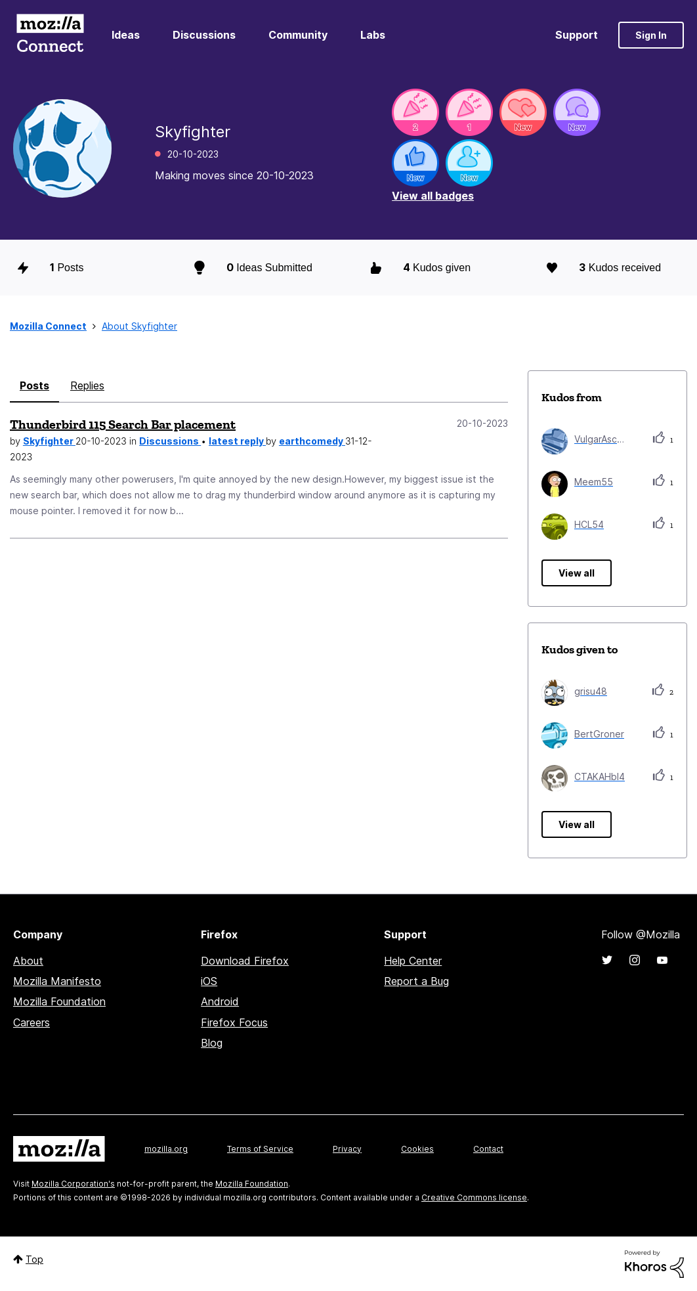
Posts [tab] (34, 385)
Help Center (413, 960)
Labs (372, 34)
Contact (488, 1149)
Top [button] (34, 1259)
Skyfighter (49, 441)
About (28, 960)
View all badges (433, 195)
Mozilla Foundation (59, 1001)
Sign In (651, 35)
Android (220, 1001)
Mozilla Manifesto (57, 981)
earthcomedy (312, 441)
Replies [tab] (87, 385)
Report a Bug (416, 981)
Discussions (204, 34)
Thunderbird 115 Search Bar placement (123, 424)
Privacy (347, 1149)
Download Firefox (245, 960)
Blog (211, 1042)
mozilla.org (166, 1149)
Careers (31, 1022)
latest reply (237, 441)
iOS (209, 981)
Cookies (417, 1149)
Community (297, 34)
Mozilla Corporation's (73, 1184)
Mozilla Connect (50, 35)
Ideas (126, 34)
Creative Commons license (474, 1197)
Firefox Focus (234, 1022)
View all (577, 573)
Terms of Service (260, 1149)
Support (576, 34)
